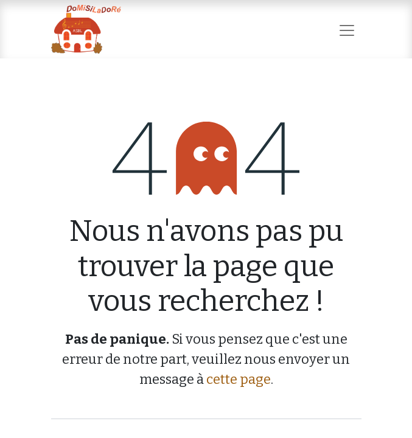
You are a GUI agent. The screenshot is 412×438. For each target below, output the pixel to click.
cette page (238, 379)
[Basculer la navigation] (346, 28)
